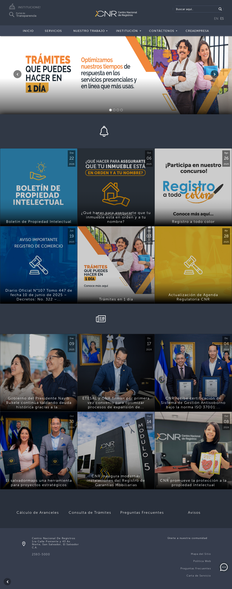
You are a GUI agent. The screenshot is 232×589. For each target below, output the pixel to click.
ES (222, 19)
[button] (17, 74)
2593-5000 (41, 554)
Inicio (28, 31)
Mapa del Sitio (201, 554)
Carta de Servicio (198, 575)
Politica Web (202, 561)
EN (216, 19)
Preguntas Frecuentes (195, 568)
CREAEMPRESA (197, 31)
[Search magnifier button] (220, 9)
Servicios (53, 31)
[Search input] (196, 9)
